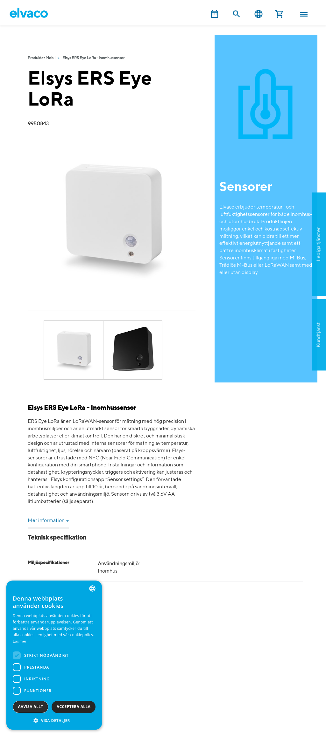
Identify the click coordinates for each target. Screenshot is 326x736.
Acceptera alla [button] (74, 706)
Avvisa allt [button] (30, 706)
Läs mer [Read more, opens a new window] (19, 641)
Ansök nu (287, 275)
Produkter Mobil (41, 58)
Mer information (48, 520)
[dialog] (54, 655)
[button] (54, 720)
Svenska (258, 14)
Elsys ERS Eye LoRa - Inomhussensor (93, 58)
